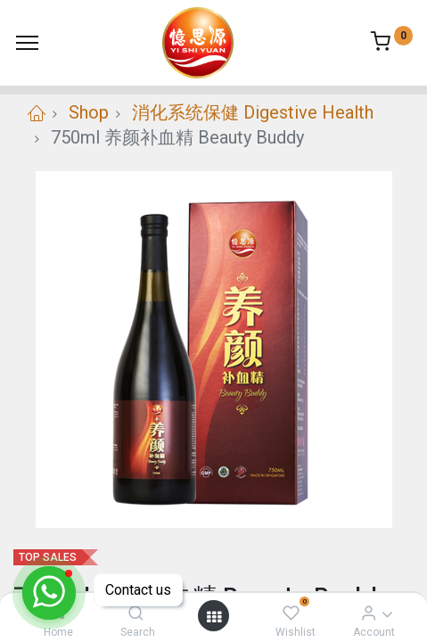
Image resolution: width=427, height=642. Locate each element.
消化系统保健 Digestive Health (253, 112)
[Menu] (27, 43)
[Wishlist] (291, 612)
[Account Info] (368, 612)
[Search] (135, 612)
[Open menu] (214, 616)
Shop (89, 112)
